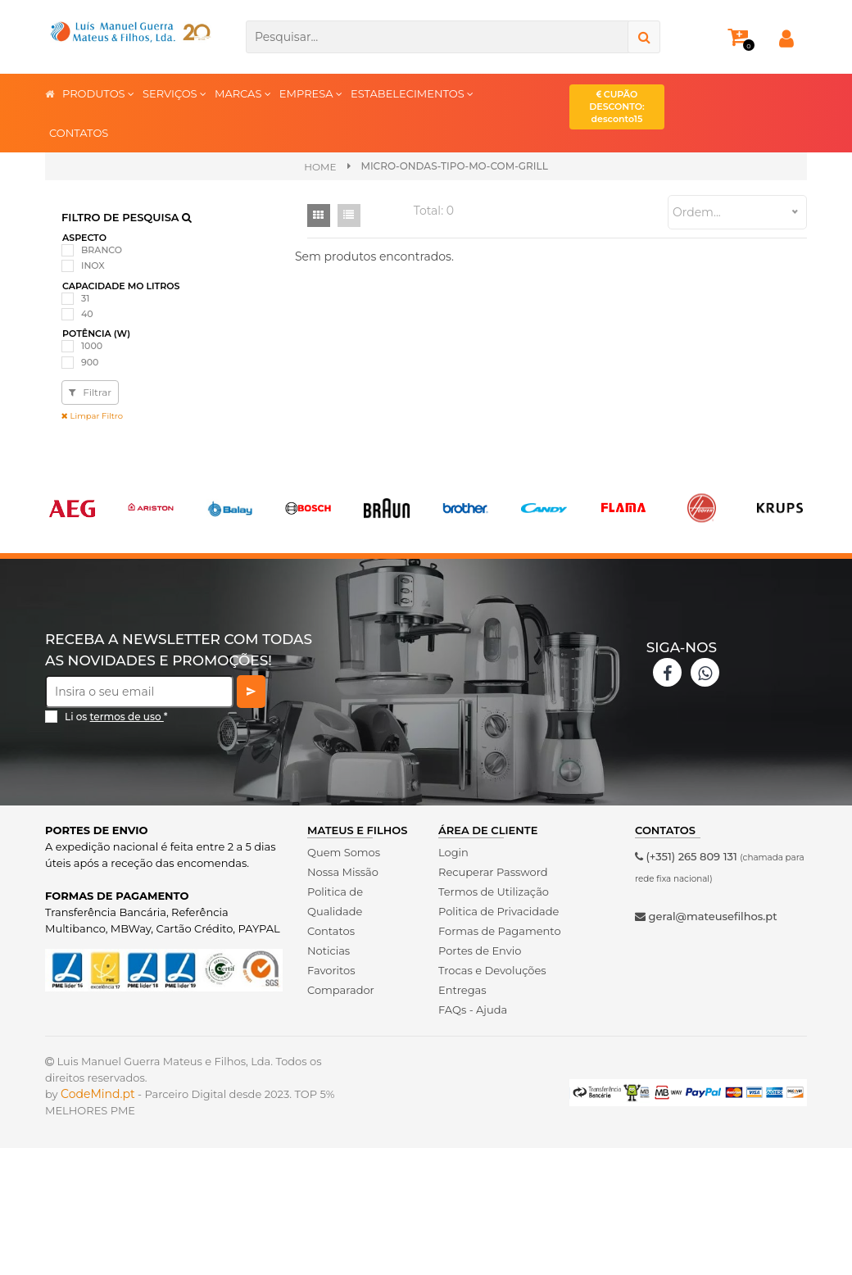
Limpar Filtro (92, 416)
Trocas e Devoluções (492, 970)
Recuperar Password (493, 871)
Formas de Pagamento (499, 930)
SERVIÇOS (174, 93)
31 (85, 298)
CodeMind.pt (98, 1094)
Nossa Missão (342, 871)
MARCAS (243, 93)
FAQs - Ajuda (472, 1009)
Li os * (116, 716)
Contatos (331, 930)
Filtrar (90, 392)
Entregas (462, 989)
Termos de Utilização (493, 891)
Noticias (328, 950)
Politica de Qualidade (335, 901)
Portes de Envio (479, 950)
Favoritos (331, 970)
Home (320, 167)
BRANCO (101, 250)
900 (89, 362)
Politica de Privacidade (498, 911)
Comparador (340, 989)
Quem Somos (343, 852)
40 (87, 314)
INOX (93, 265)
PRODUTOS (98, 93)
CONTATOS (78, 132)
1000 (91, 346)
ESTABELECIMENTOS (412, 93)
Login (453, 852)
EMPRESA (310, 93)
